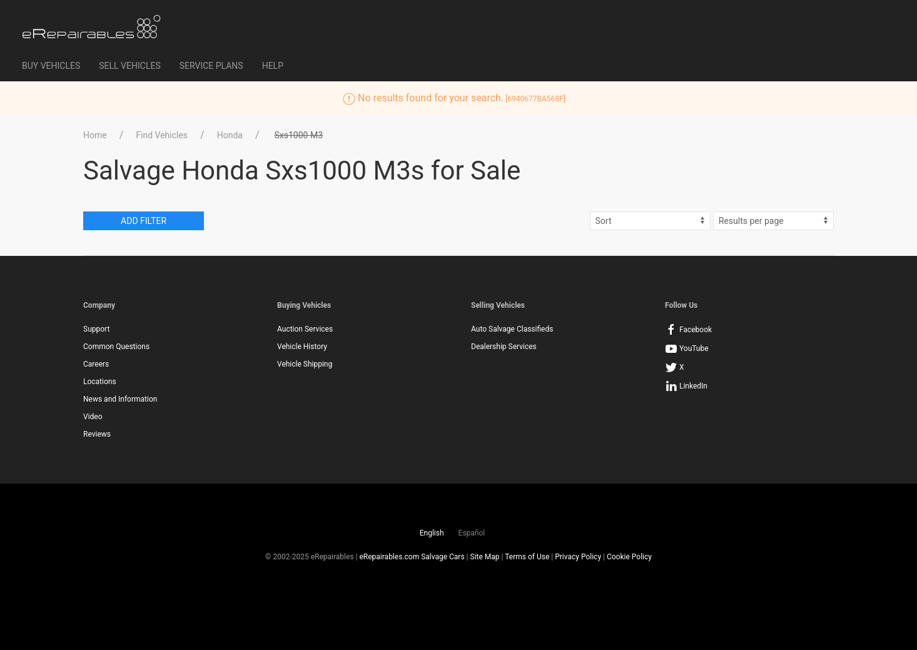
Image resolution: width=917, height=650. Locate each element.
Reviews (97, 434)
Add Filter (143, 221)
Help (272, 66)
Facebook (688, 329)
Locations (99, 381)
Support (96, 329)
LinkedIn (686, 386)
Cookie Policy (629, 556)
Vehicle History (302, 346)
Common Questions (116, 346)
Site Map (485, 556)
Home (95, 135)
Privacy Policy (578, 556)
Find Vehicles (162, 135)
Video (93, 416)
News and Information (120, 399)
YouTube (687, 348)
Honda (230, 135)
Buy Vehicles (51, 66)
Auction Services (305, 329)
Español (472, 533)
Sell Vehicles (129, 66)
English (432, 533)
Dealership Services (504, 346)
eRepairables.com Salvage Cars (411, 556)
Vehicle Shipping (304, 364)
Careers (96, 364)
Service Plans (211, 66)
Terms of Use (527, 556)
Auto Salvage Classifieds (512, 329)
